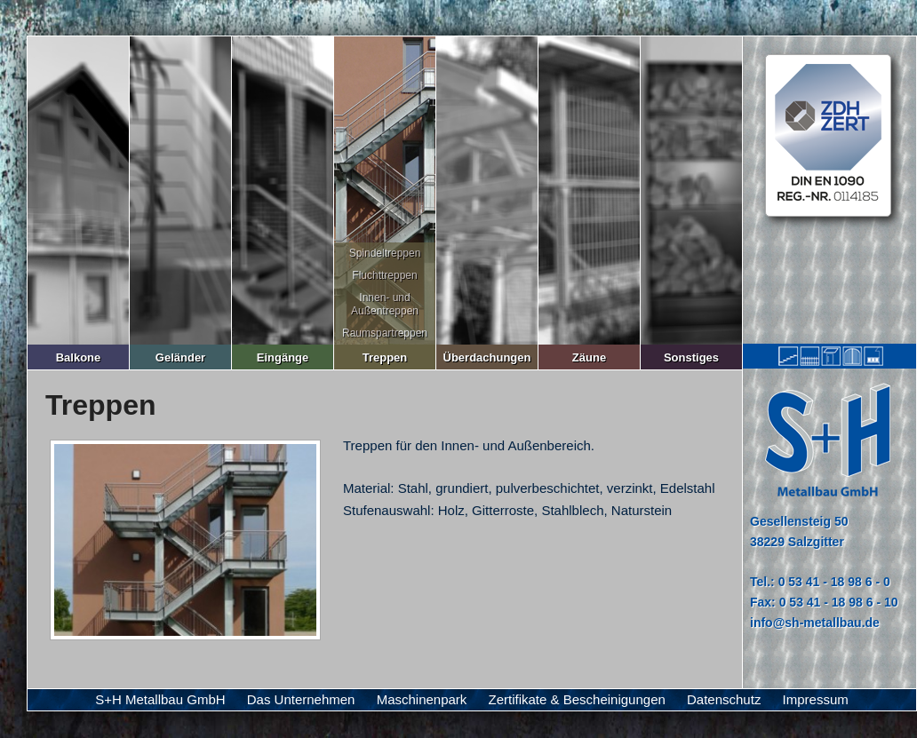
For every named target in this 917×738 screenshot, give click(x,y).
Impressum (816, 699)
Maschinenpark (422, 699)
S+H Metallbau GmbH (160, 699)
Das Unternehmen (301, 699)
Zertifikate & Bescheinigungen (577, 699)
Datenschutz (724, 699)
